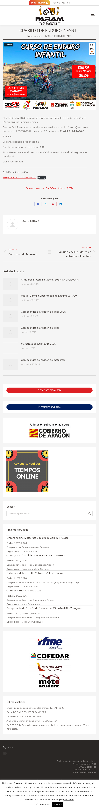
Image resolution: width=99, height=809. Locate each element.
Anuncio (8, 45)
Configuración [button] (43, 804)
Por (51, 188)
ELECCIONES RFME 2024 (49, 407)
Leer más (68, 799)
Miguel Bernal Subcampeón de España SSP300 (49, 295)
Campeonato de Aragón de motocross (43, 359)
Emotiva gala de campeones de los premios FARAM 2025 (35, 707)
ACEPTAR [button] (57, 804)
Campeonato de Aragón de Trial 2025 (43, 311)
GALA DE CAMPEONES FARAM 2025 (26, 712)
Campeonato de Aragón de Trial (40, 327)
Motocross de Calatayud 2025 (38, 343)
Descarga (41, 177)
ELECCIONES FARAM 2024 (49, 390)
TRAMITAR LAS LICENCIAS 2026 (24, 716)
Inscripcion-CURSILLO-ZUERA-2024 (19, 177)
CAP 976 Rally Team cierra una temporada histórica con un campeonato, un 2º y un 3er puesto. (48, 727)
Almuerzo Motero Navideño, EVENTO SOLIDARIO (50, 279)
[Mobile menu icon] (93, 15)
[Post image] (10, 284)
